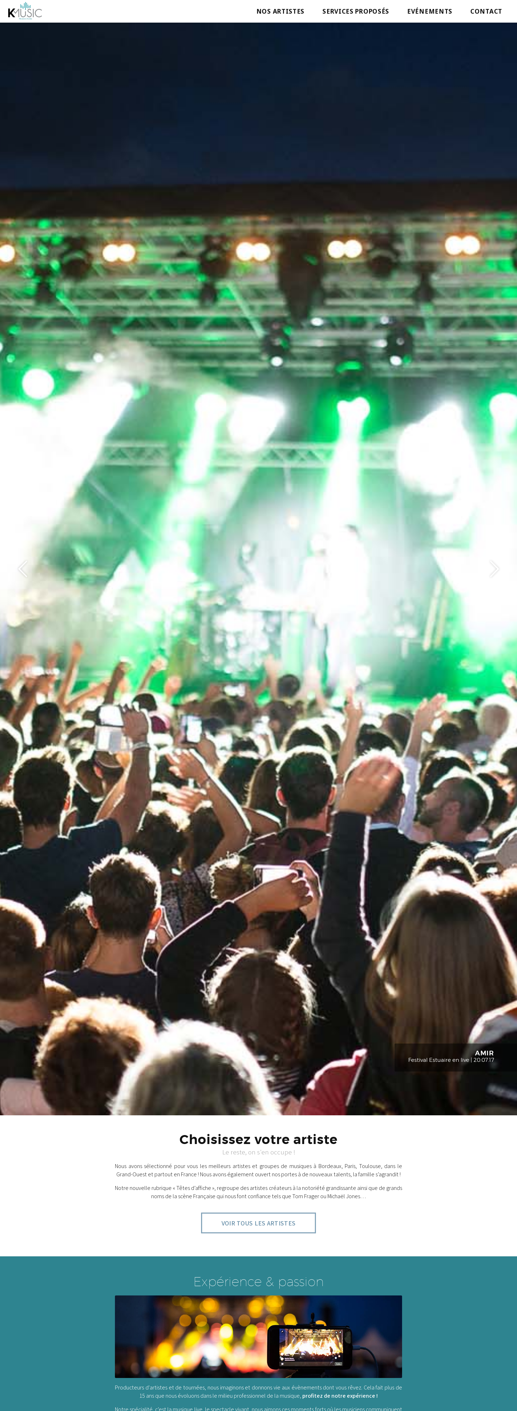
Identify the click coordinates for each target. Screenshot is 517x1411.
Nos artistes (280, 11)
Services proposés (355, 11)
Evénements (429, 11)
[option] (258, 568)
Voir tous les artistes (259, 1223)
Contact (486, 11)
